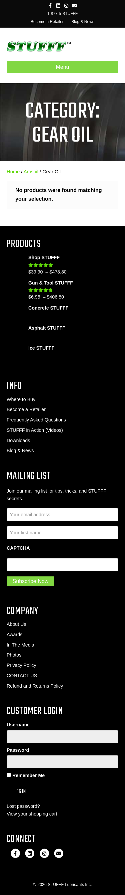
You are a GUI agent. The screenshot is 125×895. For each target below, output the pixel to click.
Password (18, 750)
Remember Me (26, 775)
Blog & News (82, 21)
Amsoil (31, 171)
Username (18, 724)
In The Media (20, 645)
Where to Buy (21, 399)
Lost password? (23, 806)
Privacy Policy (21, 665)
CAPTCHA (18, 548)
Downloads (18, 440)
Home (13, 171)
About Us (16, 624)
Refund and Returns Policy (35, 686)
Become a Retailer (47, 21)
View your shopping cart (32, 814)
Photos (14, 655)
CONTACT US (22, 675)
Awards (14, 634)
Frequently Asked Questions (36, 419)
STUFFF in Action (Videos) (35, 430)
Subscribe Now (31, 581)
